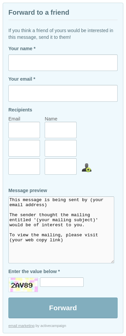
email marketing (21, 326)
